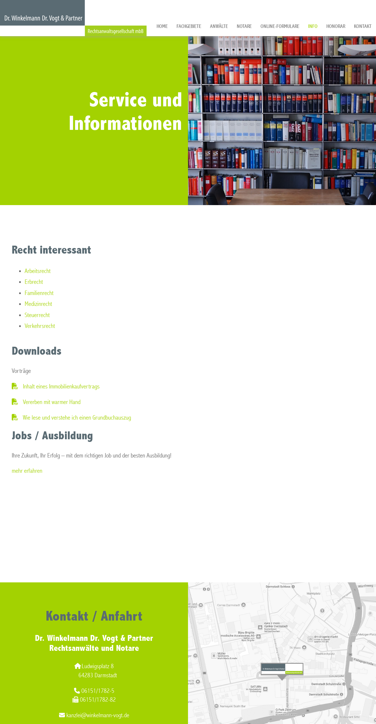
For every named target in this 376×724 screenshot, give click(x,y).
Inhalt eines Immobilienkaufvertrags (61, 386)
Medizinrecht (38, 304)
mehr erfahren (27, 471)
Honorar (335, 26)
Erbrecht (34, 282)
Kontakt (363, 26)
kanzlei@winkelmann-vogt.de (94, 715)
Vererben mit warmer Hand (51, 402)
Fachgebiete (189, 26)
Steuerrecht (37, 315)
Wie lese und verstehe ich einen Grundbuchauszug (77, 417)
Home (162, 26)
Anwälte (219, 26)
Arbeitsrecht (38, 271)
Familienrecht (39, 293)
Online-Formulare (280, 26)
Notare (244, 26)
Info (313, 26)
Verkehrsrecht (40, 326)
